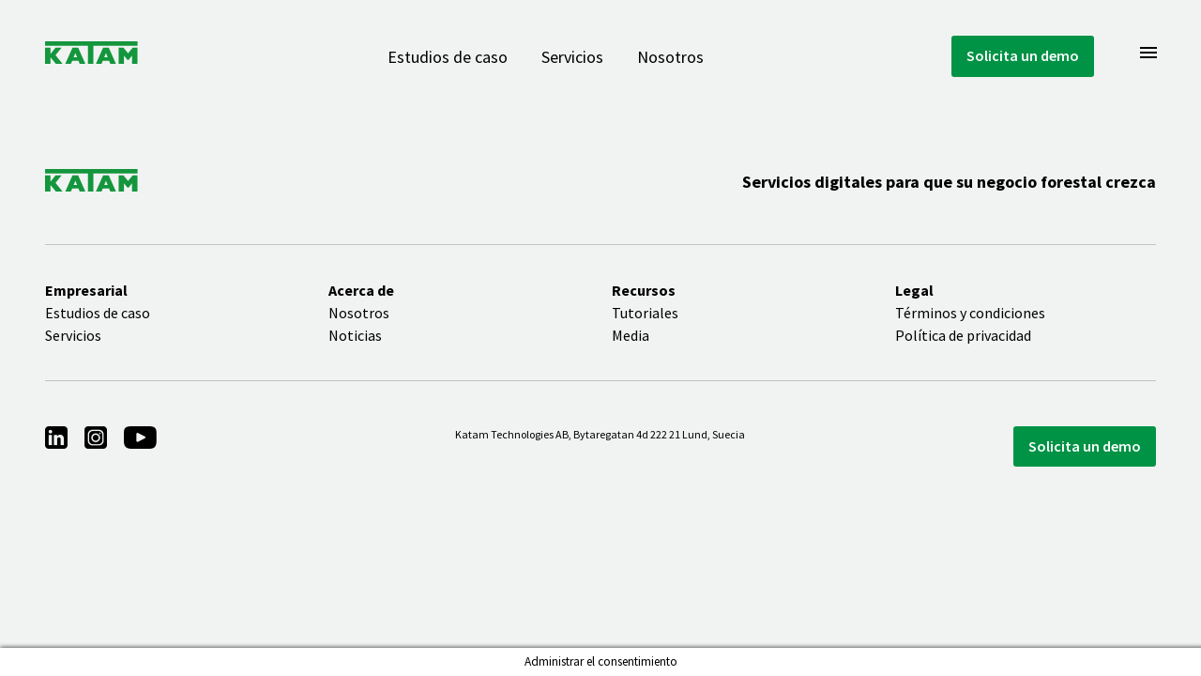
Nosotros (670, 57)
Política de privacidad (963, 335)
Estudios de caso (448, 57)
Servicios (572, 57)
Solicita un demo (1022, 55)
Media (630, 335)
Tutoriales (645, 312)
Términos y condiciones (970, 312)
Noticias (355, 335)
